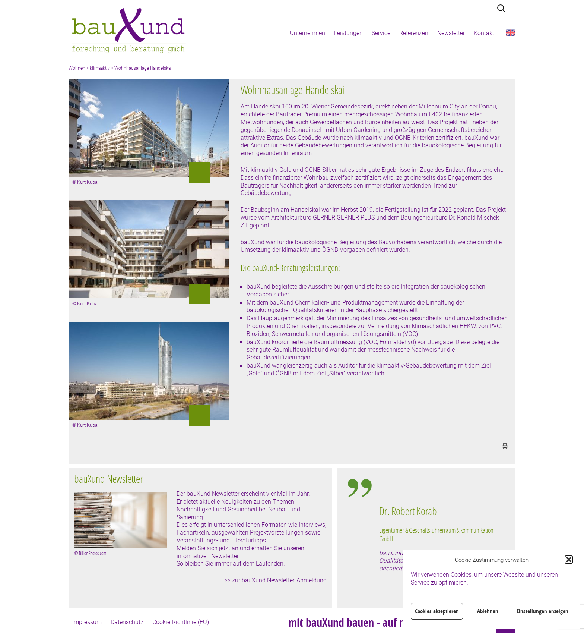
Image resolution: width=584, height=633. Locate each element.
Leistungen (348, 33)
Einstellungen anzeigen (542, 611)
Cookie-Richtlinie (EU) (180, 622)
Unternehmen (307, 33)
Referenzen (413, 33)
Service (381, 33)
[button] (568, 559)
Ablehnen (487, 611)
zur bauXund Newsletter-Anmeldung (279, 580)
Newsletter (451, 33)
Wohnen (77, 68)
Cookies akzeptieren (437, 611)
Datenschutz (127, 622)
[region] (439, 543)
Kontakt (484, 33)
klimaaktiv (100, 68)
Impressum (87, 622)
